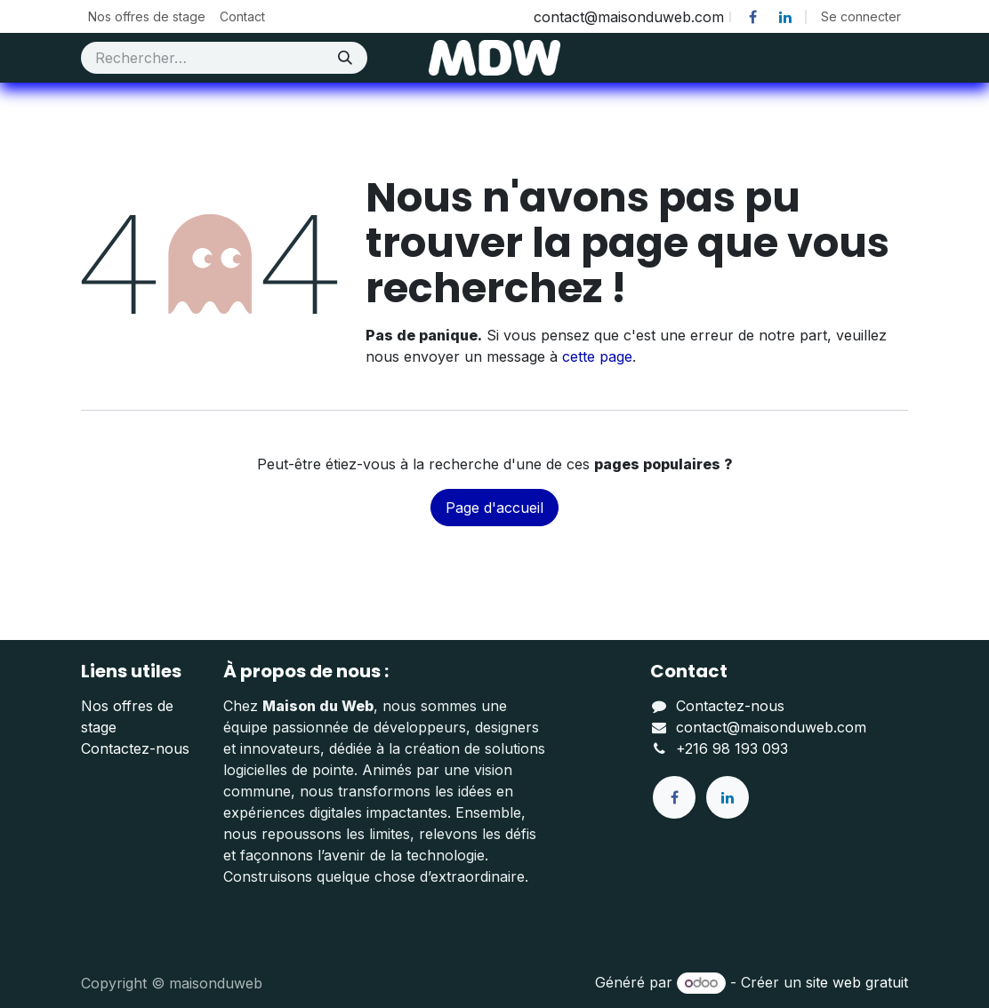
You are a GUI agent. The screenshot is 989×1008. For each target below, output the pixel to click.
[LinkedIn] (785, 17)
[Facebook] (752, 17)
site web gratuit (857, 982)
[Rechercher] (345, 58)
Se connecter (861, 16)
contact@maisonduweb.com (771, 727)
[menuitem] (147, 16)
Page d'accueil (494, 507)
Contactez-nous (135, 748)
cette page (597, 356)
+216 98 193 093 (732, 748)
